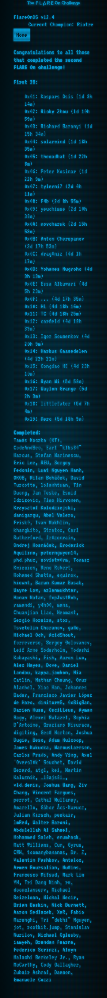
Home (21, 35)
